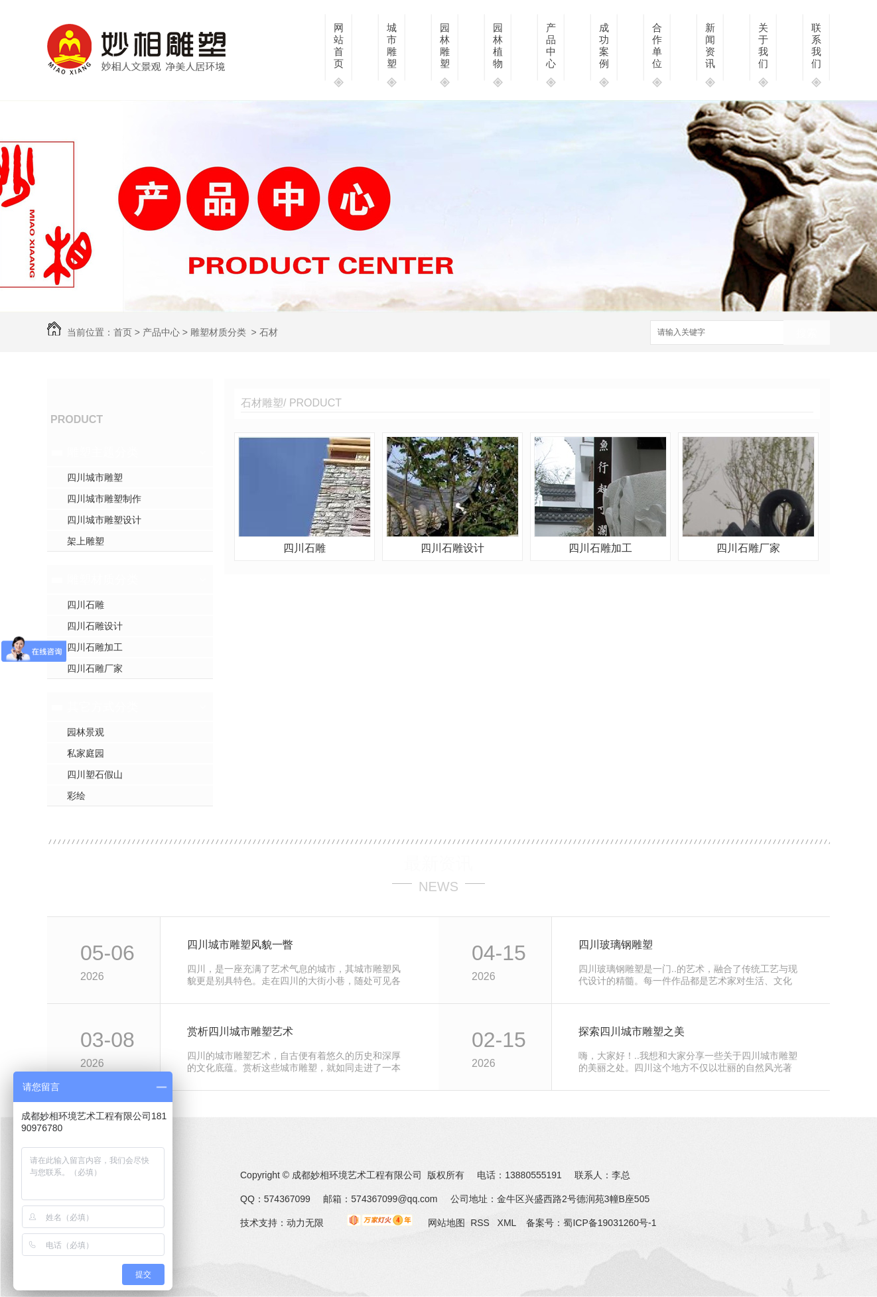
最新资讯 (438, 863)
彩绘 (76, 795)
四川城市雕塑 (95, 477)
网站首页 (339, 45)
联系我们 (816, 45)
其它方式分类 (103, 706)
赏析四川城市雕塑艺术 (240, 1031)
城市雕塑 (392, 45)
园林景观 (85, 732)
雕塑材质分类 (218, 332)
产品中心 (551, 45)
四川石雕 (85, 604)
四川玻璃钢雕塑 (615, 944)
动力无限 (305, 1222)
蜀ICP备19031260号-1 (609, 1222)
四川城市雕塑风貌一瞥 (240, 944)
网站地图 (446, 1222)
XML (508, 1222)
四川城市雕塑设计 (104, 520)
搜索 (806, 333)
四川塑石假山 (95, 774)
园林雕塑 (445, 45)
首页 (122, 332)
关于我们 (763, 45)
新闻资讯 (710, 45)
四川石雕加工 (95, 647)
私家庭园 (85, 753)
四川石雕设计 (95, 626)
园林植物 (498, 45)
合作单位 (657, 45)
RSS (481, 1222)
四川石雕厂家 (95, 668)
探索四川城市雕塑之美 (631, 1031)
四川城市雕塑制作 (104, 498)
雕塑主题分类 (103, 452)
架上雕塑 (85, 541)
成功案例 (604, 45)
